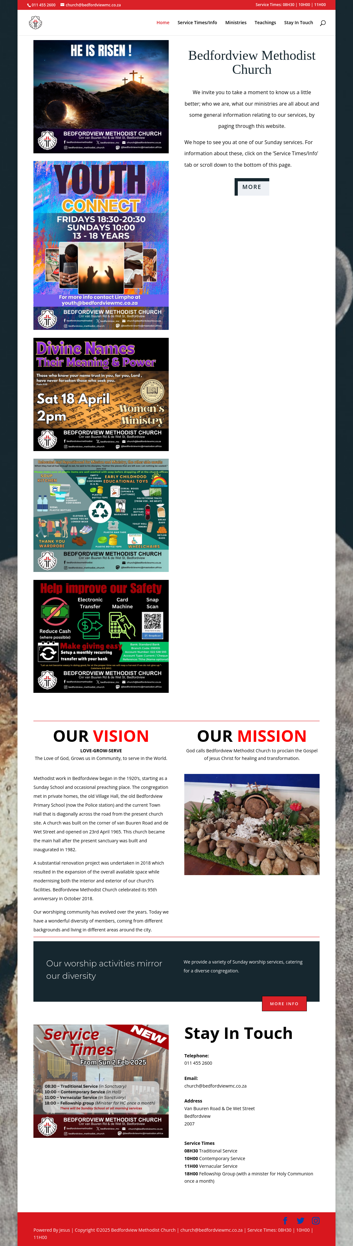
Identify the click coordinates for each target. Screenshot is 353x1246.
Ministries (236, 22)
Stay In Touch (298, 22)
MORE (251, 187)
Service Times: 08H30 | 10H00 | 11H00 (291, 5)
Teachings (265, 22)
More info (284, 1003)
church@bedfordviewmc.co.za (215, 1086)
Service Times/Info (197, 22)
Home (163, 22)
